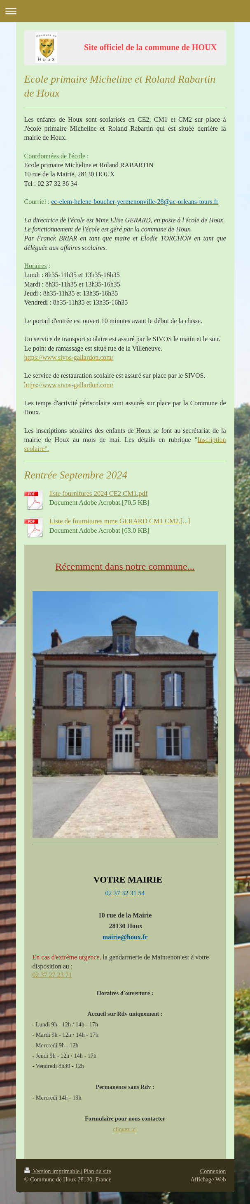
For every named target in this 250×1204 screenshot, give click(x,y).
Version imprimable (52, 1171)
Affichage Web (208, 1179)
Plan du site (97, 1171)
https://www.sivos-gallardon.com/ (69, 357)
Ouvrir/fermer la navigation (125, 11)
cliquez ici (125, 1129)
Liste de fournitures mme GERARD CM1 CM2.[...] (119, 521)
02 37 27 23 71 (52, 974)
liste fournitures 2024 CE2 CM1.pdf (98, 493)
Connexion (213, 1171)
